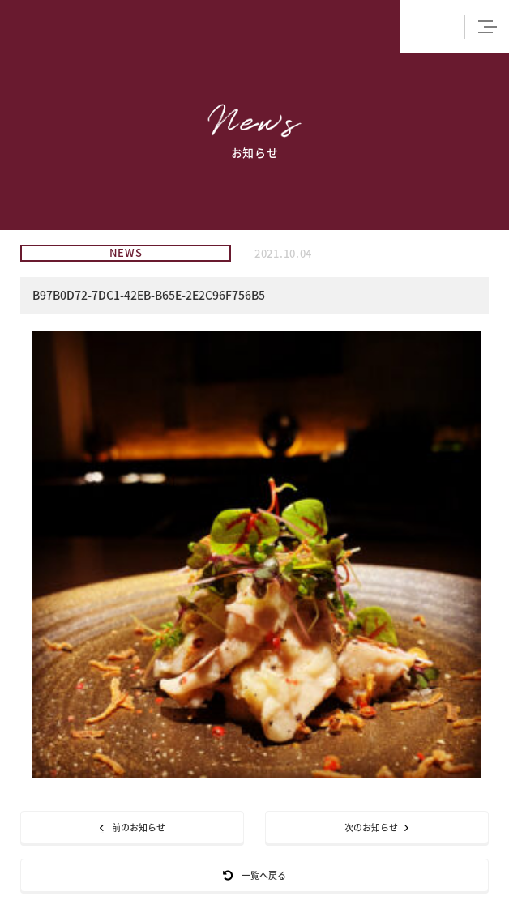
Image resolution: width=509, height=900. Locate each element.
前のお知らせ (132, 827)
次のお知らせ (376, 827)
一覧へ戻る (254, 875)
